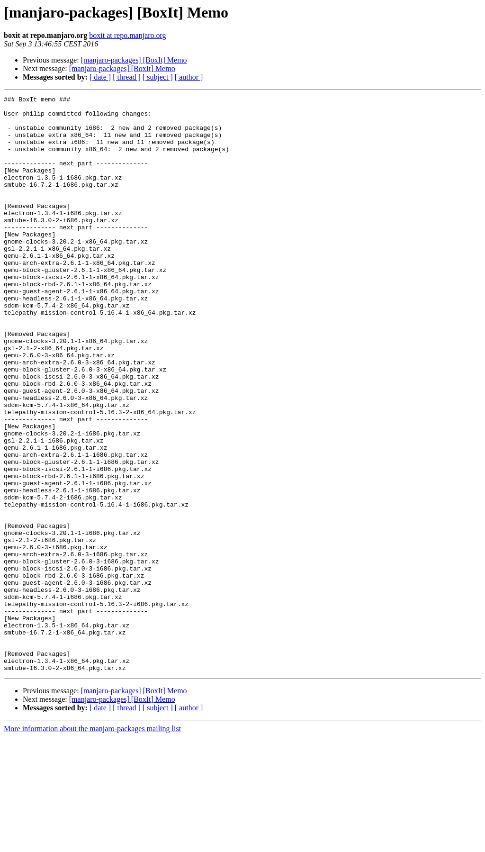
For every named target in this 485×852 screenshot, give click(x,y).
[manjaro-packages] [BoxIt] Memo (134, 60)
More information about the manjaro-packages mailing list (92, 844)
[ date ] (100, 77)
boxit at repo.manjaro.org (127, 35)
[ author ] (189, 77)
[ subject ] (158, 77)
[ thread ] (127, 77)
